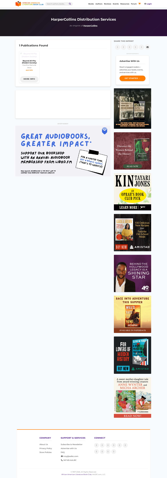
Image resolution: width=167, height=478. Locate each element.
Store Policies (45, 452)
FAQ (63, 452)
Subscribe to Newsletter (72, 444)
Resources (124, 4)
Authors (98, 4)
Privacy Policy (45, 448)
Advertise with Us (69, 448)
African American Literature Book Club (76, 474)
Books (91, 4)
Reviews (107, 4)
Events (116, 4)
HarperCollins (90, 26)
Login (148, 4)
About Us (43, 444)
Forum (134, 4)
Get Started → (132, 78)
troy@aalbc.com (69, 456)
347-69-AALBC (68, 460)
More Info (29, 73)
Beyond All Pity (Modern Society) (29, 56)
